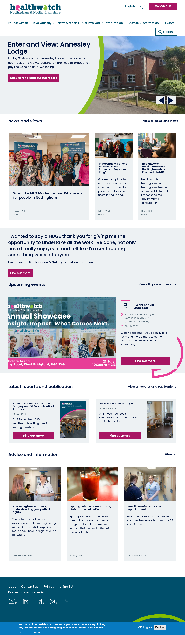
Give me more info (30, 632)
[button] (134, 6)
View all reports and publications (152, 387)
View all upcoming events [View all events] (157, 284)
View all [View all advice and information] (170, 454)
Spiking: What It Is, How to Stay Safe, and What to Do (90, 508)
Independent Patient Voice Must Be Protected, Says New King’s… (113, 168)
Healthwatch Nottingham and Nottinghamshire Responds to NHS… (154, 168)
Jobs (12, 587)
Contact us (163, 6)
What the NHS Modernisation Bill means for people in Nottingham (47, 195)
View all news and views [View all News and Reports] (160, 121)
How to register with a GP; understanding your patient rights (31, 509)
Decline (159, 627)
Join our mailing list (58, 587)
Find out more (20, 273)
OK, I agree (145, 627)
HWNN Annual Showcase (144, 306)
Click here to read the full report (33, 78)
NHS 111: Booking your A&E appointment (144, 508)
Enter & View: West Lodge (116, 403)
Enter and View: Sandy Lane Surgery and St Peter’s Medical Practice (33, 406)
